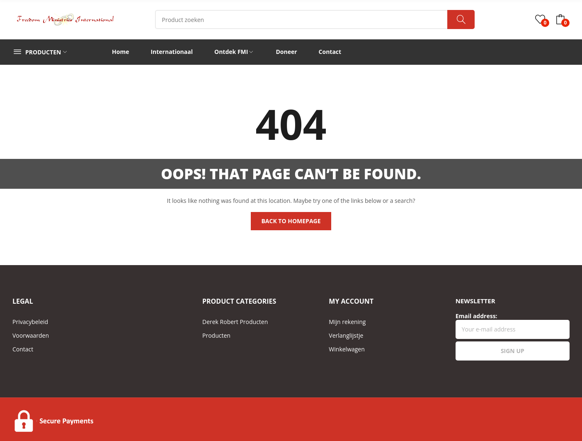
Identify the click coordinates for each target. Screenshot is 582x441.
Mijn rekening (347, 322)
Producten (216, 335)
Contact (22, 349)
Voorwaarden (30, 335)
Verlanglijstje (346, 335)
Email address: (513, 325)
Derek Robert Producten (235, 322)
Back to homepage (290, 221)
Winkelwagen (346, 349)
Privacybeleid (30, 322)
